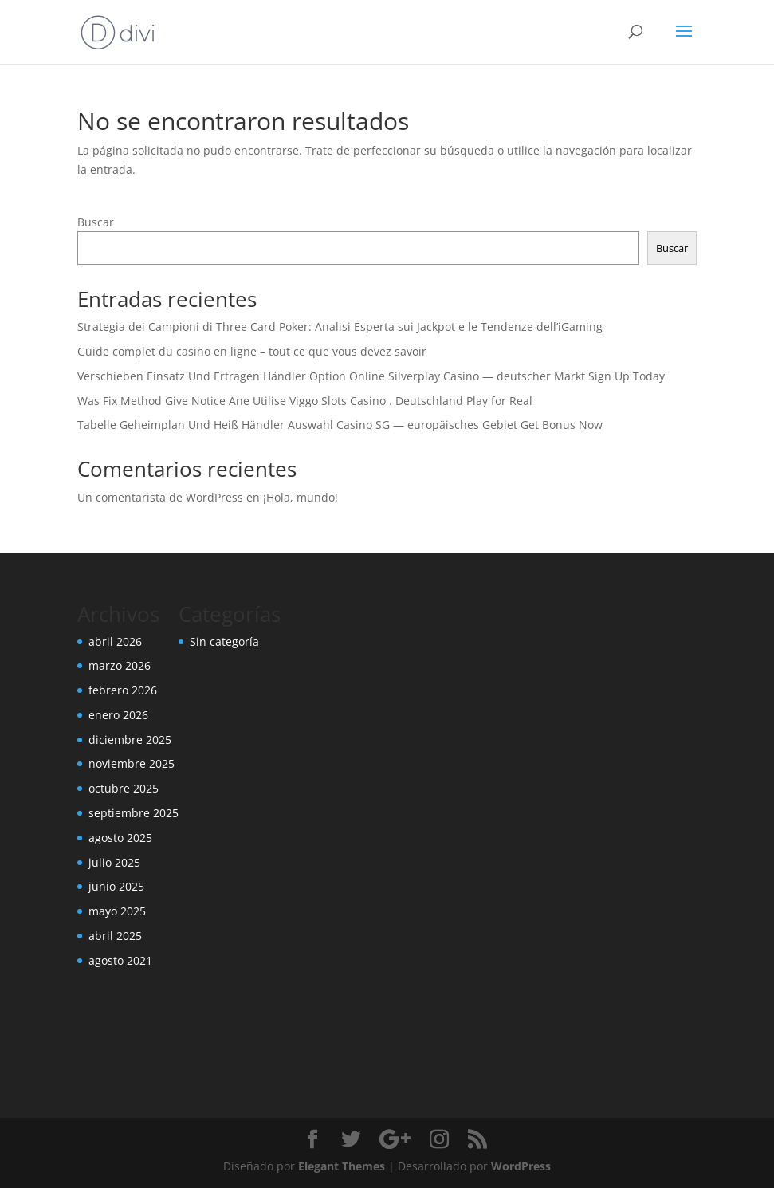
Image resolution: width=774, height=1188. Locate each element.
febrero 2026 (122, 690)
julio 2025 (114, 862)
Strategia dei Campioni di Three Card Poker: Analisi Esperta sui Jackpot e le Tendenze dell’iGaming (340, 326)
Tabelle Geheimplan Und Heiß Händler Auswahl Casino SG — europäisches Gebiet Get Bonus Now (340, 424)
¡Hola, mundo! (300, 497)
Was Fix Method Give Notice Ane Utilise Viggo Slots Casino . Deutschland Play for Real (304, 400)
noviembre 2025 (131, 763)
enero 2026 (118, 714)
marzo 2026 (119, 665)
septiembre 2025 (133, 812)
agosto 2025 (120, 837)
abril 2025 (115, 935)
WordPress (521, 1166)
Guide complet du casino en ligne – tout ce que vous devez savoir (251, 351)
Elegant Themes (341, 1166)
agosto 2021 (120, 960)
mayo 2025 (117, 911)
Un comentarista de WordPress (160, 497)
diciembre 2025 (129, 739)
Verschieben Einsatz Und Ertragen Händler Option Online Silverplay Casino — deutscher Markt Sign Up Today (371, 376)
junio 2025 (116, 886)
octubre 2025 (123, 788)
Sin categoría (224, 641)
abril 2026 (115, 641)
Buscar (95, 222)
